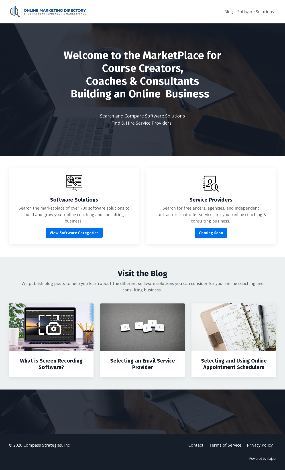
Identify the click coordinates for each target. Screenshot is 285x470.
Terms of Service (225, 445)
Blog (228, 11)
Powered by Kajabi (262, 458)
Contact (196, 445)
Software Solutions (255, 11)
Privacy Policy (260, 445)
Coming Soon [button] (211, 232)
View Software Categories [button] (74, 232)
